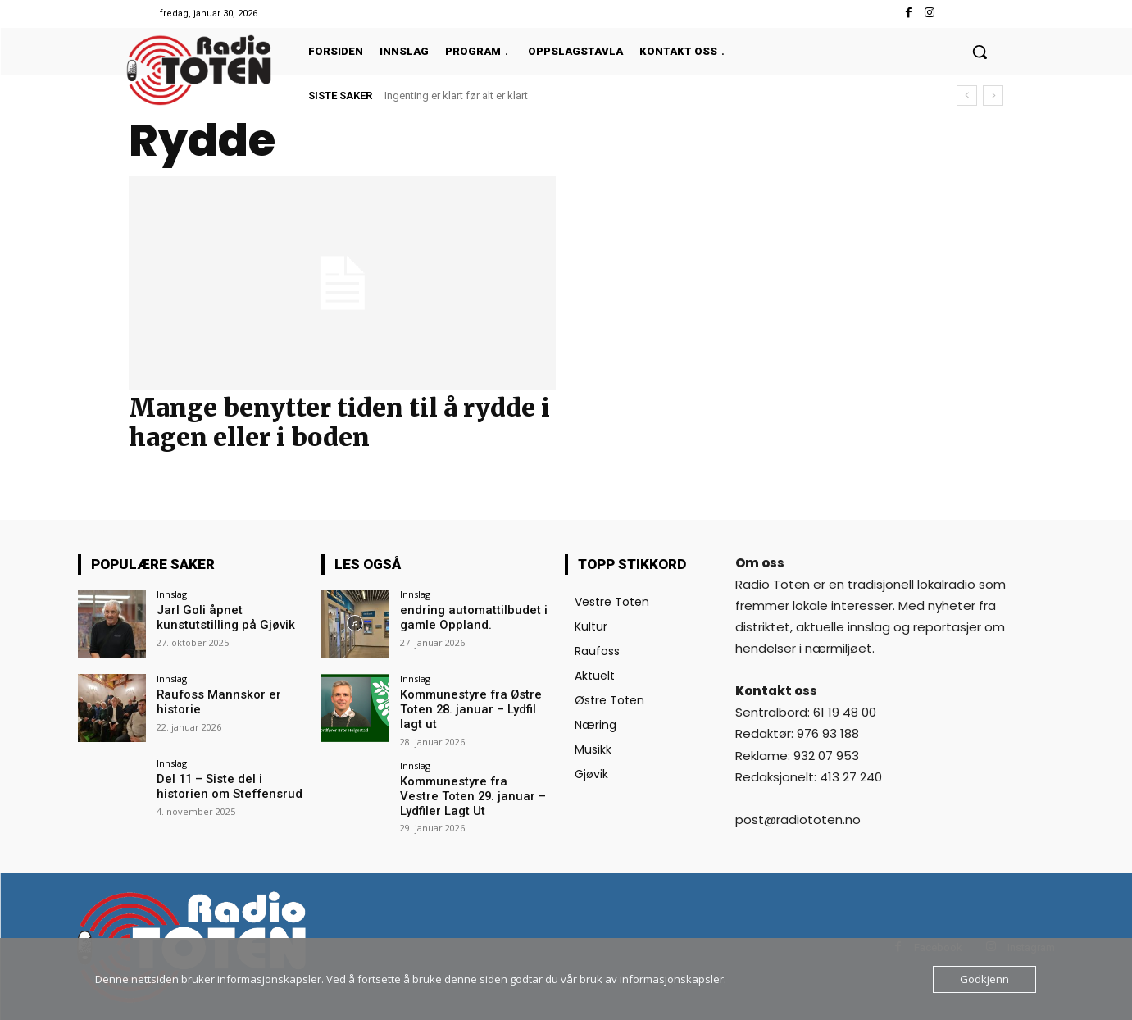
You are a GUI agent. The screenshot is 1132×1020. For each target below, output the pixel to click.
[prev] (967, 95)
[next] (993, 95)
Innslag (172, 594)
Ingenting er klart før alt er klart (456, 95)
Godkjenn (984, 979)
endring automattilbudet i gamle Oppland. (467, 617)
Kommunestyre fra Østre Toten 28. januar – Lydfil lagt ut (474, 708)
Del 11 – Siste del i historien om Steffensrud (231, 785)
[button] (979, 51)
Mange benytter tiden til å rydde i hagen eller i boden (339, 422)
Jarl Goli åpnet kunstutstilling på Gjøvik (220, 617)
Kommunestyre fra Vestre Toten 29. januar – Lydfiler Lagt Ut (469, 792)
